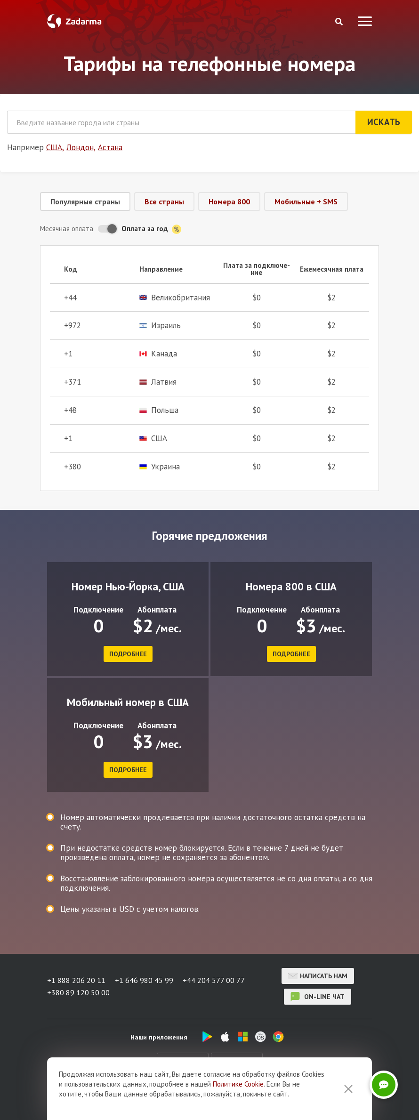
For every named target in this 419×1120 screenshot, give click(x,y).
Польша (158, 410)
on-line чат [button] (317, 996)
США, (55, 147)
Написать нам (317, 976)
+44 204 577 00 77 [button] (214, 980)
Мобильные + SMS (306, 201)
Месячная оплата (66, 228)
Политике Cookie (238, 1084)
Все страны (164, 201)
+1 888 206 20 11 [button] (76, 980)
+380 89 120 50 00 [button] (78, 992)
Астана (110, 147)
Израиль (160, 326)
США (153, 439)
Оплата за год (151, 229)
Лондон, (81, 147)
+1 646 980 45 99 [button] (144, 980)
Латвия (158, 382)
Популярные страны (85, 201)
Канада (158, 354)
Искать (383, 122)
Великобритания (174, 298)
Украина (159, 467)
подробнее (128, 654)
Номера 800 (229, 201)
